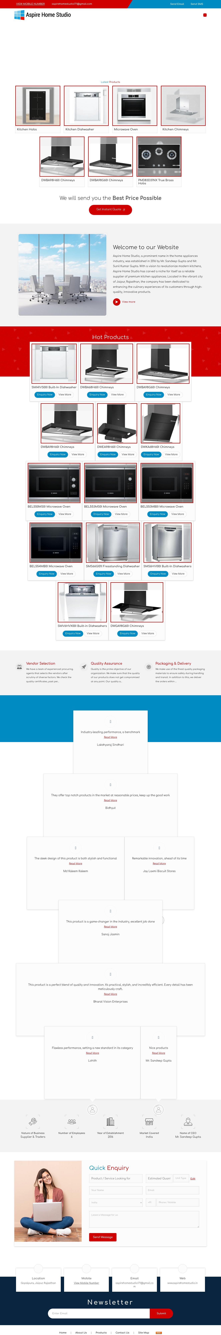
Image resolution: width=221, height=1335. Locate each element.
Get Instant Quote (110, 210)
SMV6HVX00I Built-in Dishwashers (82, 626)
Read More (110, 739)
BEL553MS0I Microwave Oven (105, 506)
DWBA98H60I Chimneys (58, 180)
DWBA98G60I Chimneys (106, 180)
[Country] (115, 1204)
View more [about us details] (128, 301)
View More (65, 394)
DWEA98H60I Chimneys (114, 447)
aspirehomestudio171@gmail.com (72, 4)
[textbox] (181, 1180)
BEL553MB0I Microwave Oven (162, 506)
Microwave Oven (126, 129)
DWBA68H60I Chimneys (97, 387)
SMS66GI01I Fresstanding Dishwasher (113, 566)
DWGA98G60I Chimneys (127, 626)
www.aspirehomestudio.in (182, 1285)
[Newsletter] (99, 1315)
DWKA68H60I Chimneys (157, 447)
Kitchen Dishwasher (80, 129)
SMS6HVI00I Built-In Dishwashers (167, 566)
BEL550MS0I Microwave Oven (49, 506)
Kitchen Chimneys (176, 129)
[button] (30, 4)
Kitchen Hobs (27, 129)
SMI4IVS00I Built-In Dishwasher (54, 387)
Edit (192, 1180)
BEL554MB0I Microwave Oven (51, 566)
